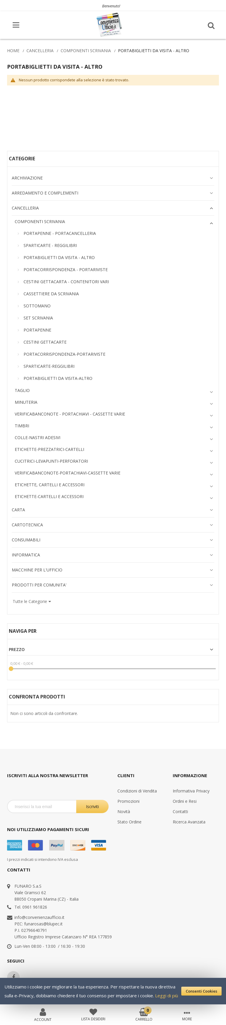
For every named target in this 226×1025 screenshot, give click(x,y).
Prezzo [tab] (17, 649)
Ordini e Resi (185, 801)
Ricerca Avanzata (189, 822)
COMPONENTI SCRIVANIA (86, 50)
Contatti (180, 811)
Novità (123, 811)
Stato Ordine (129, 822)
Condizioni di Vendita (137, 791)
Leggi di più (166, 995)
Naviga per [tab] (22, 631)
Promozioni (128, 801)
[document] (113, 991)
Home (13, 50)
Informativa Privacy (191, 791)
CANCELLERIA (40, 50)
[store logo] (110, 25)
